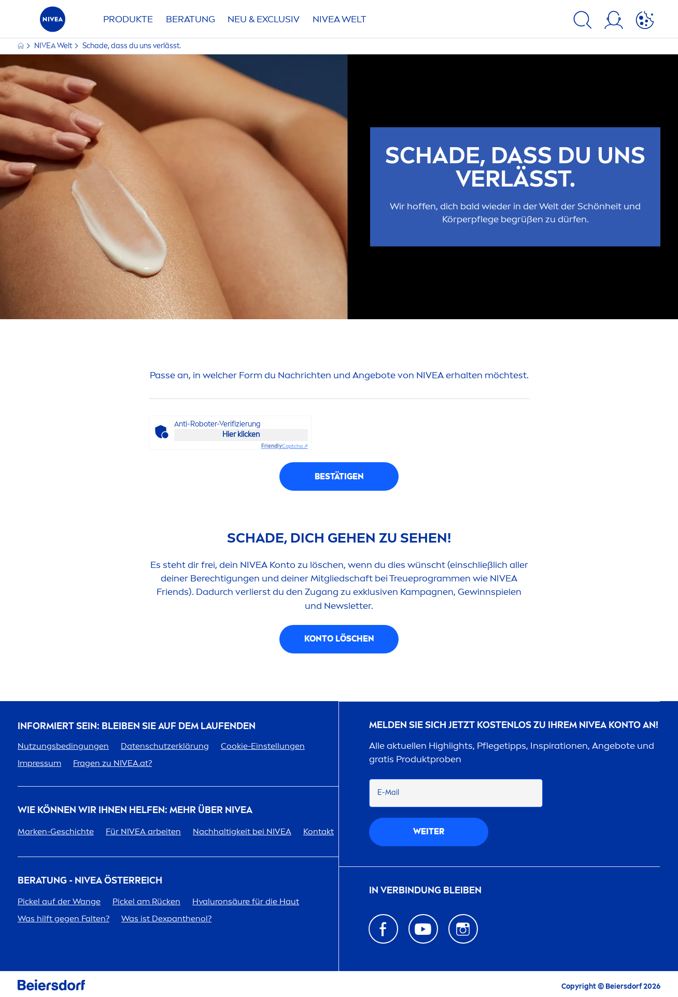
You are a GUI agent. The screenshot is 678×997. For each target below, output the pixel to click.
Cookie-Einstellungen (263, 746)
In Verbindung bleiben (425, 890)
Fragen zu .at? (112, 763)
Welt (54, 45)
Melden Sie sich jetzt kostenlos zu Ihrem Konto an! (513, 725)
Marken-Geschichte (56, 831)
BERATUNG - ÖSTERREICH (90, 880)
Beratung (190, 19)
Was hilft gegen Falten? (63, 918)
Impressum (39, 763)
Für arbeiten (143, 831)
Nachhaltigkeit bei (242, 831)
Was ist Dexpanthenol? (166, 918)
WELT (339, 19)
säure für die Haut (245, 901)
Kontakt (318, 831)
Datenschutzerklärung (165, 746)
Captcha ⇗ (284, 446)
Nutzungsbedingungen (63, 746)
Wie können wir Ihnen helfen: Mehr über (135, 810)
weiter (428, 831)
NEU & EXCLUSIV (264, 19)
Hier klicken (241, 434)
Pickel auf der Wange (59, 901)
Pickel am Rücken (146, 901)
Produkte (128, 19)
